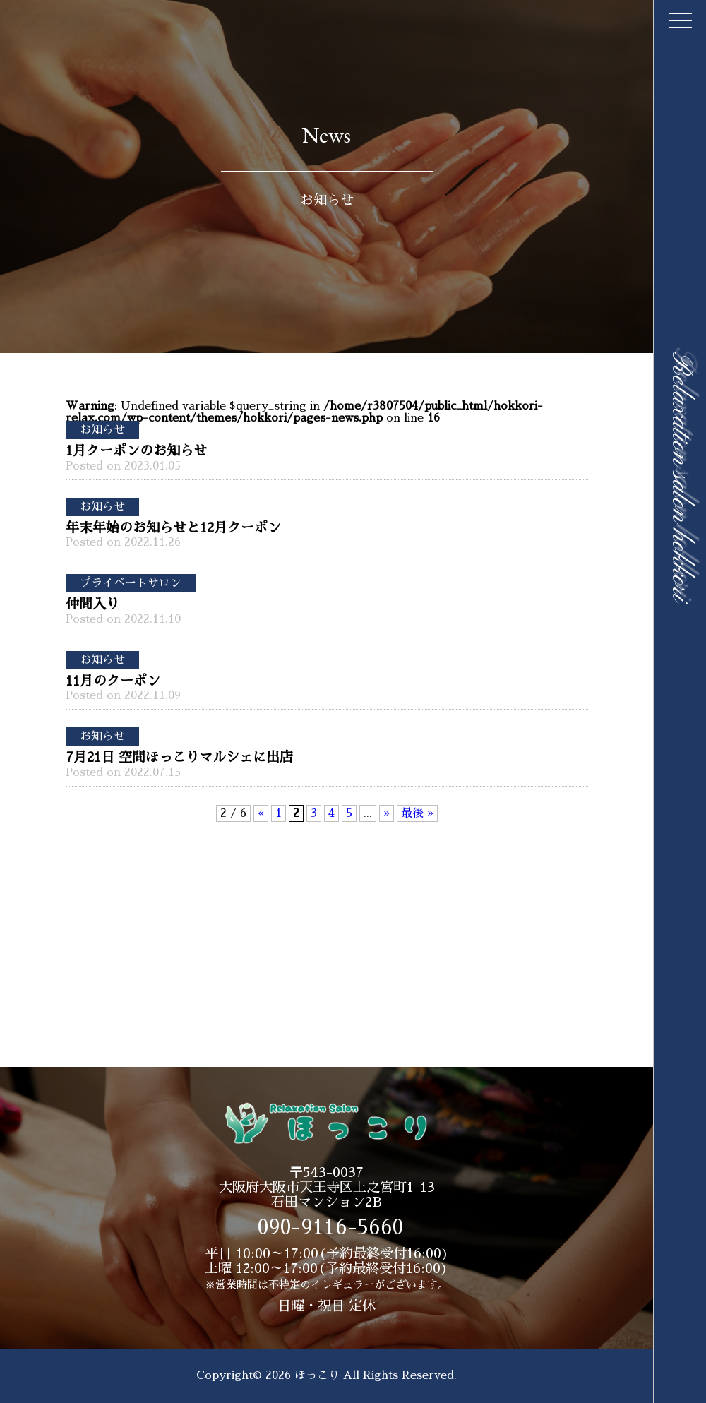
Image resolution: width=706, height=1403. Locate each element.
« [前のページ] (261, 813)
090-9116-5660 (330, 1227)
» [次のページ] (386, 813)
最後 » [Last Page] (417, 813)
